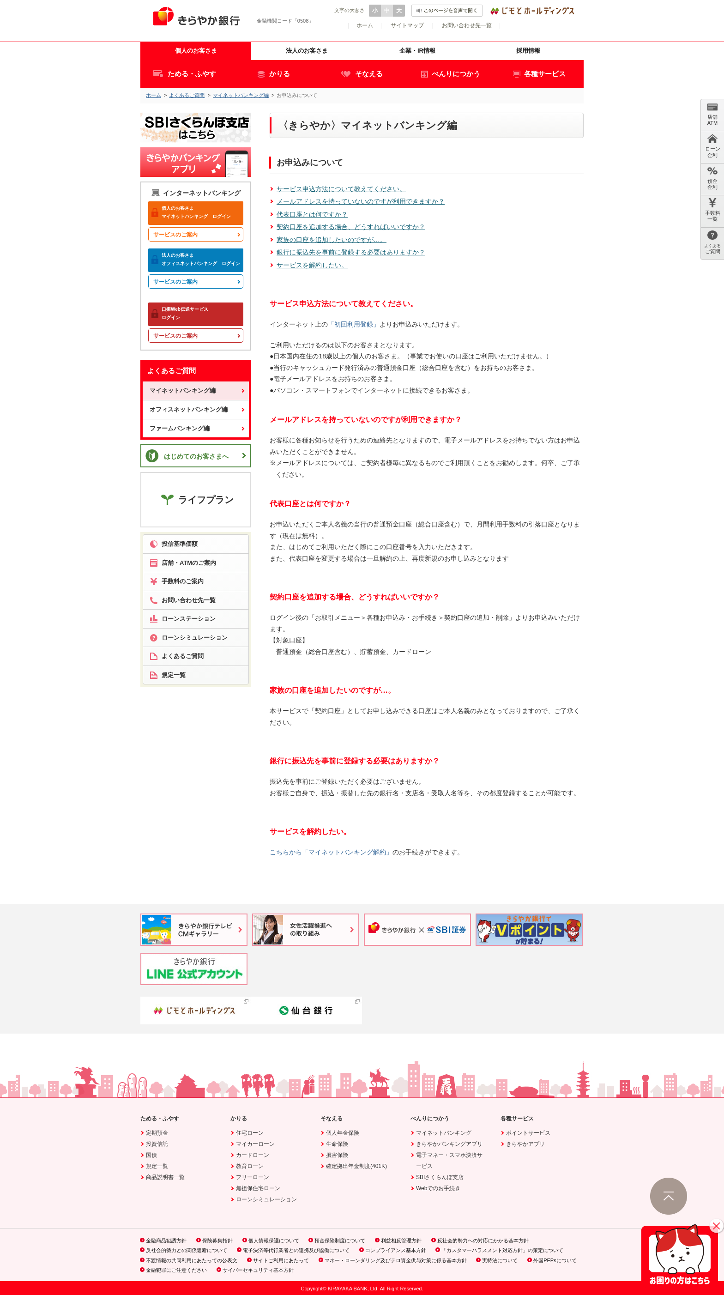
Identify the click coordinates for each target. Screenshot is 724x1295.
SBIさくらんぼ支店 (440, 1177)
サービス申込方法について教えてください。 (341, 189)
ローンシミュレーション (266, 1199)
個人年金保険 (342, 1133)
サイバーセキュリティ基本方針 (258, 1270)
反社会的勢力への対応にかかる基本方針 (483, 1240)
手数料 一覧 (712, 210)
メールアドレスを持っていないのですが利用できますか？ (361, 201)
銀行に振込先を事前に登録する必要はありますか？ (351, 252)
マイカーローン (255, 1144)
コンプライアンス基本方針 (395, 1250)
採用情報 (528, 50)
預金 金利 (712, 178)
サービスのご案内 (175, 234)
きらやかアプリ (525, 1144)
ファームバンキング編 (180, 428)
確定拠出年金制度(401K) (356, 1166)
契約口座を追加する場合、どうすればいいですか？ (351, 226)
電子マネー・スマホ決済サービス (449, 1160)
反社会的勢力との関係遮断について (186, 1250)
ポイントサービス (528, 1133)
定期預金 (157, 1133)
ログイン (182, 313)
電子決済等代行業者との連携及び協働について (296, 1250)
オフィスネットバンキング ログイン (195, 259)
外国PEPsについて (555, 1260)
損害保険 (337, 1155)
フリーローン (252, 1177)
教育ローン (250, 1166)
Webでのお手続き (438, 1188)
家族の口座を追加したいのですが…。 (331, 239)
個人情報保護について (273, 1240)
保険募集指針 (217, 1240)
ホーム (364, 25)
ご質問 (712, 242)
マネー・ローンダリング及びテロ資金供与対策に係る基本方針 (396, 1260)
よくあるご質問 (187, 95)
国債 (151, 1155)
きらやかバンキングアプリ (449, 1144)
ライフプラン (196, 499)
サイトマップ (407, 25)
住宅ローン (250, 1133)
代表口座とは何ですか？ (312, 214)
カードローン (252, 1155)
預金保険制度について (339, 1240)
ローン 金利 (712, 145)
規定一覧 (157, 1166)
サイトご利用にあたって (281, 1260)
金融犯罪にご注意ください (176, 1270)
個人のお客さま (196, 50)
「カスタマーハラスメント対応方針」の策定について (502, 1250)
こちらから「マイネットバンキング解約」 (331, 852)
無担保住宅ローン (258, 1188)
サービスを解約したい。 (312, 265)
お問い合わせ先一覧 (467, 25)
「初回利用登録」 (354, 324)
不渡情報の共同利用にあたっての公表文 (191, 1260)
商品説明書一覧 (165, 1177)
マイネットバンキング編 (241, 95)
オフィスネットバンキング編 (189, 409)
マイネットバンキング (443, 1133)
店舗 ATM (712, 114)
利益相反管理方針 (401, 1240)
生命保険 (337, 1144)
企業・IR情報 (417, 50)
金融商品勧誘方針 (166, 1240)
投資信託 (157, 1144)
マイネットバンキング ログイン (191, 212)
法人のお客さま (307, 50)
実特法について (500, 1260)
